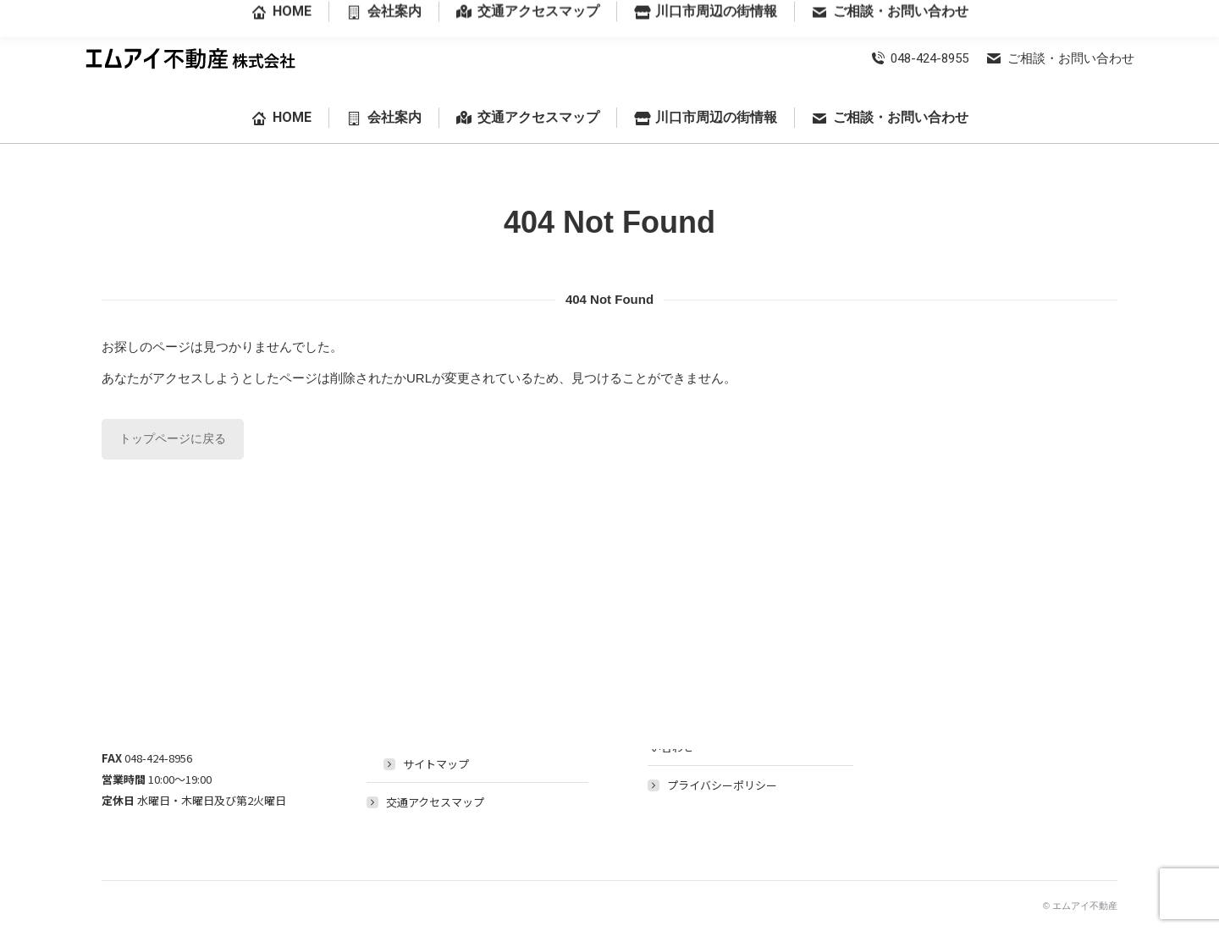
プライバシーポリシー (722, 785)
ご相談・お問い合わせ (1059, 58)
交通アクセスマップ (435, 802)
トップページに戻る (172, 438)
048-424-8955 (919, 58)
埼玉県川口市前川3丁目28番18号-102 (1040, 12)
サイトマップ (436, 764)
